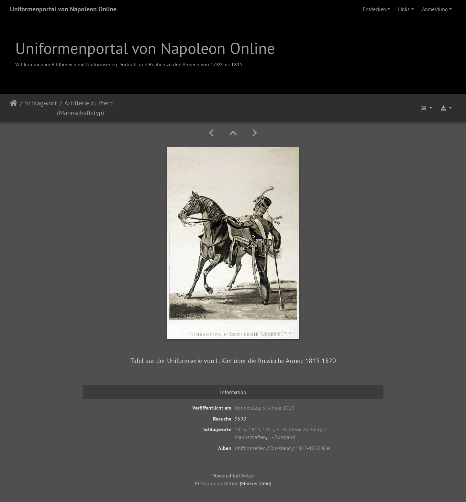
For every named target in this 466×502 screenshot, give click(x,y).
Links (404, 9)
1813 (240, 429)
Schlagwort (41, 103)
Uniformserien (250, 448)
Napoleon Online (219, 483)
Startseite (13, 108)
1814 (254, 429)
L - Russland (281, 437)
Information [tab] (233, 392)
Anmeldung (435, 9)
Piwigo (246, 475)
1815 (268, 429)
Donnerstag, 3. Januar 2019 (264, 407)
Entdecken (374, 9)
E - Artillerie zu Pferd (298, 429)
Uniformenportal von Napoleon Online (63, 9)
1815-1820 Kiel (313, 448)
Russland (280, 448)
